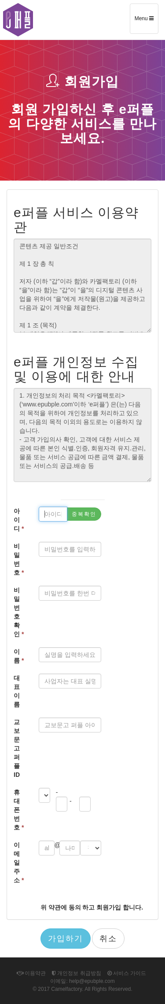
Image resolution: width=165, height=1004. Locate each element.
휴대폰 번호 (19, 810)
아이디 (19, 519)
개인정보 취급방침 (76, 973)
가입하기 (65, 938)
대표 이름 (17, 691)
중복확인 (84, 514)
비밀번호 (19, 559)
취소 (108, 938)
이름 (19, 656)
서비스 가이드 (127, 973)
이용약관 (31, 973)
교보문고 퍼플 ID (17, 748)
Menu (146, 21)
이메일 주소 (19, 862)
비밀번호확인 (19, 612)
